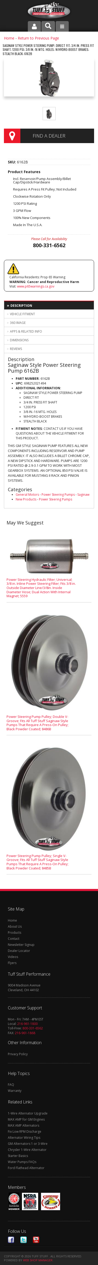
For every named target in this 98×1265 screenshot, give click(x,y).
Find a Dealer (49, 136)
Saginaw (83, 494)
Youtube (36, 1240)
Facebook (11, 1240)
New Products (26, 499)
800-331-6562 (32, 1028)
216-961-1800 (27, 1023)
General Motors (27, 494)
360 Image (18, 322)
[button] (48, 26)
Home (9, 38)
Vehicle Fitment (22, 314)
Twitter (23, 1240)
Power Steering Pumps (58, 494)
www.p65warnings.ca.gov (35, 286)
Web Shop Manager (38, 1260)
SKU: (12, 161)
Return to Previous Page (38, 38)
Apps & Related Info (26, 331)
